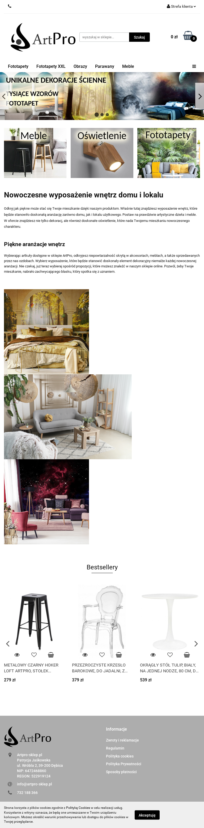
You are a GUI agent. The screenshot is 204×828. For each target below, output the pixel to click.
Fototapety (18, 66)
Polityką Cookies (78, 808)
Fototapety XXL (51, 66)
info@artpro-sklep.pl (34, 784)
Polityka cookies (120, 756)
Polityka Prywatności (123, 764)
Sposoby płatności (121, 772)
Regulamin (115, 748)
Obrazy (80, 66)
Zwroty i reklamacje (122, 740)
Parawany (104, 66)
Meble (128, 66)
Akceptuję (147, 815)
